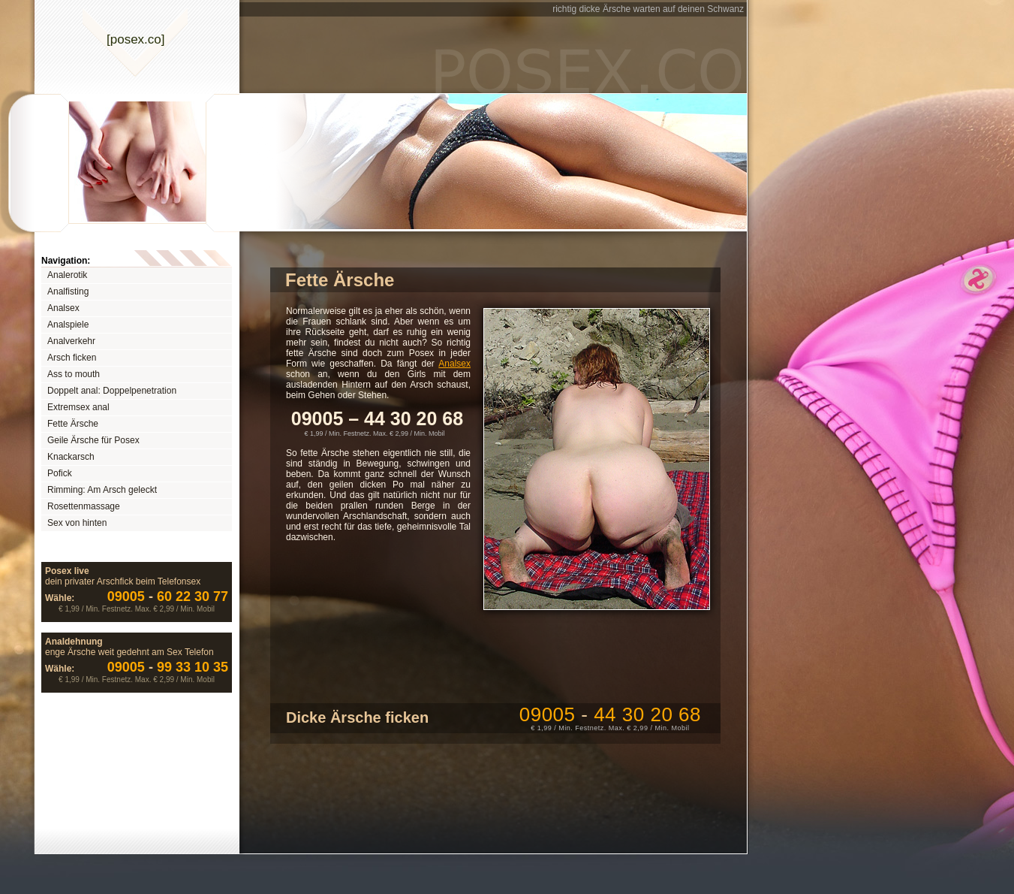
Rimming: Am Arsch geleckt (102, 490)
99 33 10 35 (167, 667)
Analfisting (68, 291)
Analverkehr (71, 341)
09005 (610, 714)
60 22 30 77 (167, 596)
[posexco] (136, 39)
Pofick (59, 473)
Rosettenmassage (83, 506)
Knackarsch (71, 457)
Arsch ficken (71, 357)
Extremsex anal (78, 407)
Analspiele (68, 324)
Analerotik (67, 275)
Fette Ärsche (72, 423)
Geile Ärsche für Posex (93, 440)
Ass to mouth (73, 374)
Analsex (63, 308)
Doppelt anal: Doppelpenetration (111, 390)
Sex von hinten (77, 523)
